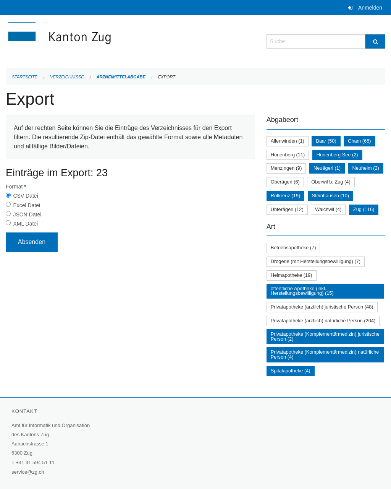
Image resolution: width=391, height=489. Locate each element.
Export (166, 77)
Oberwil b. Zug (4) (330, 182)
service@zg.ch (27, 472)
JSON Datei (27, 214)
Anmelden (370, 8)
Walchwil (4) (328, 209)
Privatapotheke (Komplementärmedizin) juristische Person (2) (325, 336)
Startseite (24, 77)
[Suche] (375, 41)
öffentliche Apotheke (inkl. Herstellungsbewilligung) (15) (302, 291)
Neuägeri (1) (327, 168)
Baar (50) (326, 141)
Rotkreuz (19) (286, 195)
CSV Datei (25, 196)
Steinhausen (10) (330, 195)
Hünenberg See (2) (337, 155)
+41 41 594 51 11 (35, 462)
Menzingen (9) (286, 168)
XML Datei (25, 224)
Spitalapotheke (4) (290, 371)
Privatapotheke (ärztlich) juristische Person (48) (322, 307)
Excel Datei (26, 205)
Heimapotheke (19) (291, 275)
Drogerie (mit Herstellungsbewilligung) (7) (315, 261)
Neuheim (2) (365, 168)
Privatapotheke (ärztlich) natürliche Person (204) (323, 320)
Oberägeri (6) (285, 182)
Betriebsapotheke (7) (293, 247)
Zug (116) (363, 209)
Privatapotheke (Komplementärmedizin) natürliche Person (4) (325, 354)
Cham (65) (359, 141)
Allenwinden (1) (287, 141)
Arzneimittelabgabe (120, 77)
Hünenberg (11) (288, 155)
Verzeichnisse (67, 77)
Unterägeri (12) (287, 209)
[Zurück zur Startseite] (105, 40)
